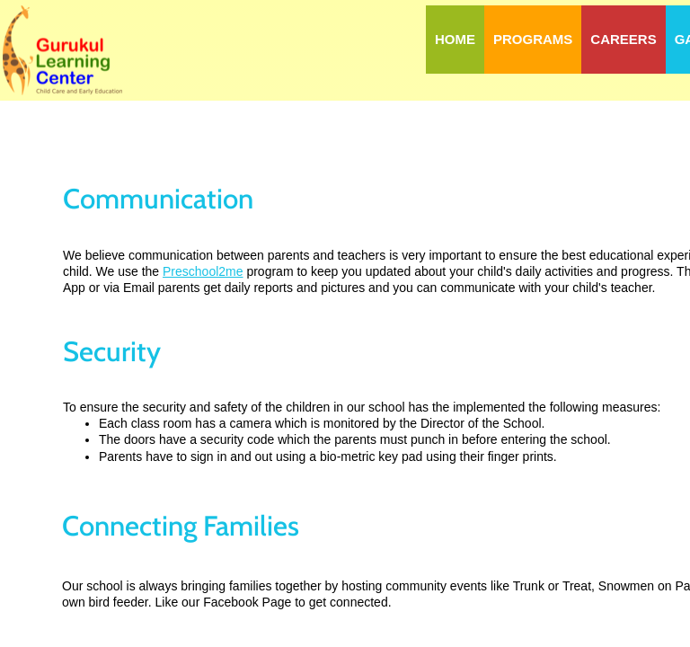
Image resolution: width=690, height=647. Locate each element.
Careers (623, 39)
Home (455, 39)
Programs (532, 39)
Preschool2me (203, 271)
